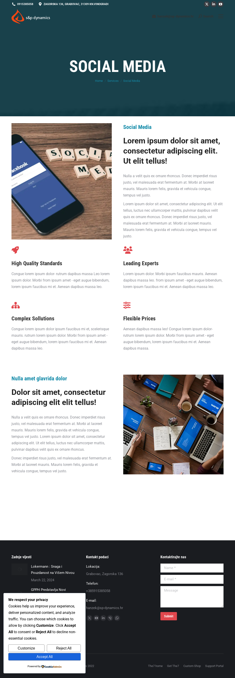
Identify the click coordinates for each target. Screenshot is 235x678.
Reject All (64, 648)
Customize (26, 648)
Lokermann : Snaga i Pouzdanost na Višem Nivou (52, 569)
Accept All (44, 657)
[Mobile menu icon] (221, 16)
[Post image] (19, 569)
